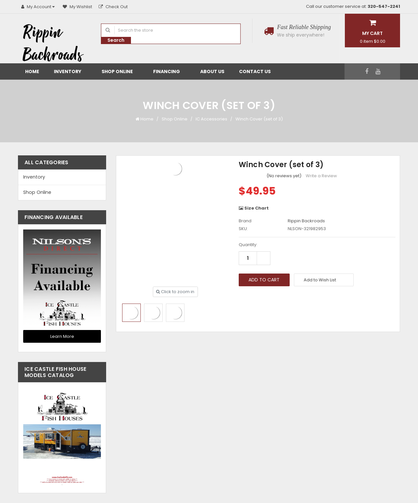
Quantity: (248, 245)
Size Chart (254, 208)
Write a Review (321, 176)
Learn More (62, 336)
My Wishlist (77, 7)
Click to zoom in (175, 292)
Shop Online (120, 71)
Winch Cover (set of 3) (259, 119)
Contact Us (255, 71)
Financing (169, 71)
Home (32, 71)
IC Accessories (211, 119)
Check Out (113, 7)
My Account (38, 7)
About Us (212, 71)
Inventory (70, 71)
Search (115, 40)
